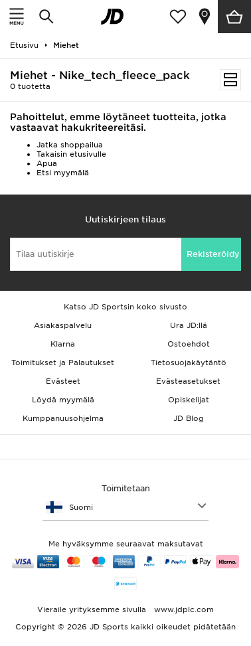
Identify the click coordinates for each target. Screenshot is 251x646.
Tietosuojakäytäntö (188, 362)
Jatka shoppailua (70, 144)
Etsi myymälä (63, 172)
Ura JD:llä (188, 325)
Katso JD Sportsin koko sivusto (125, 306)
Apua (47, 163)
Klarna (62, 344)
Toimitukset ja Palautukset (62, 362)
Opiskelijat (188, 399)
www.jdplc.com (182, 609)
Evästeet (63, 381)
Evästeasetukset (188, 381)
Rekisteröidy (213, 254)
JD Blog (188, 418)
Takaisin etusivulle (71, 154)
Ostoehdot (188, 344)
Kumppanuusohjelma (63, 418)
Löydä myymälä (63, 399)
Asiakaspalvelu (63, 325)
